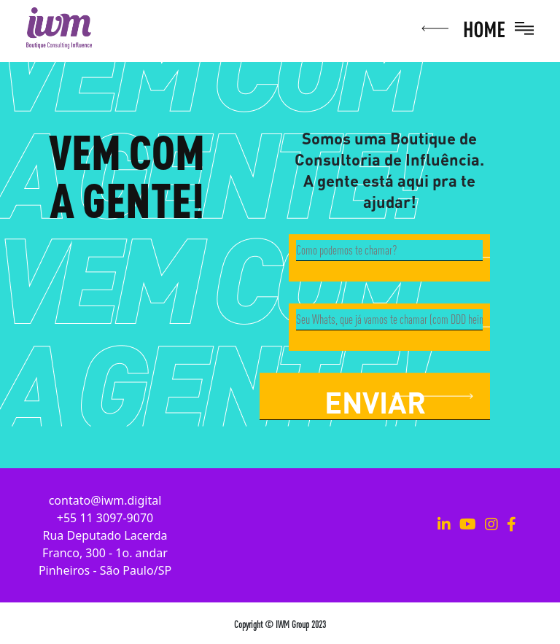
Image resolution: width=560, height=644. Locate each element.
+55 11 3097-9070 (105, 518)
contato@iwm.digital (105, 500)
